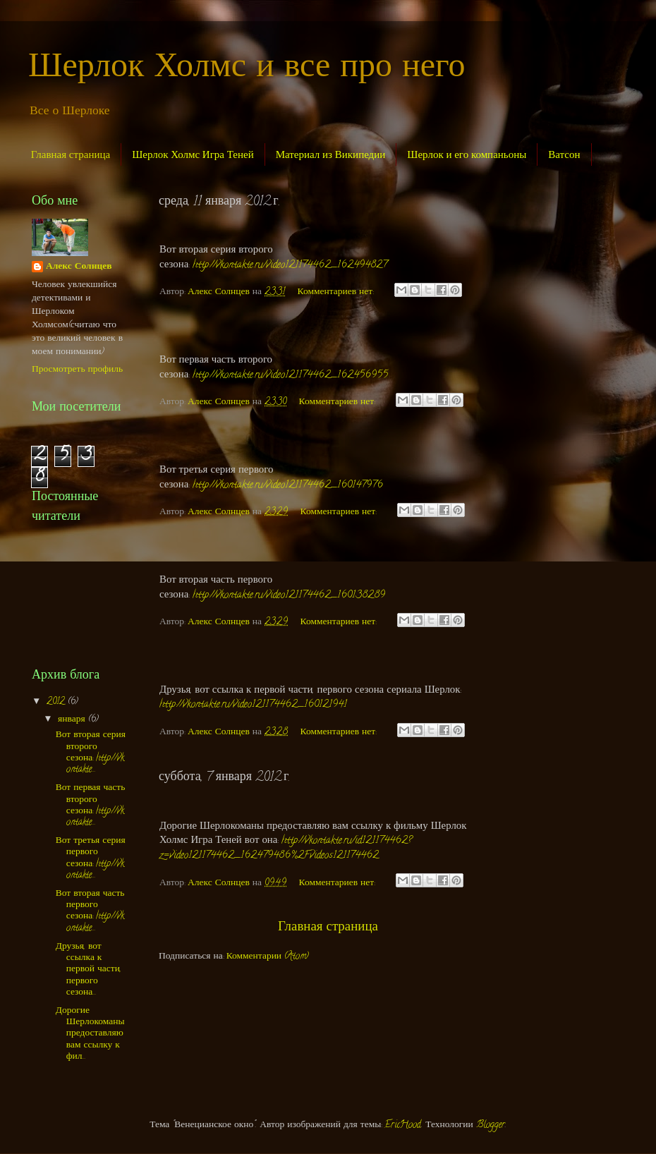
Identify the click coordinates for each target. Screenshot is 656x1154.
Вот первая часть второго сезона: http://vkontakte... (91, 805)
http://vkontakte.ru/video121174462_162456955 (290, 376)
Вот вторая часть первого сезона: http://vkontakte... (90, 911)
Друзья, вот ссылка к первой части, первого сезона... (88, 970)
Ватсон (564, 154)
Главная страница (70, 154)
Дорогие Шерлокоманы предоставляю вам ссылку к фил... (90, 1034)
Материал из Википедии (331, 154)
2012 (57, 702)
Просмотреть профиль (77, 370)
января (73, 719)
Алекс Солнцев (78, 267)
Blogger (490, 1125)
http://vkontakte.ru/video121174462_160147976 (288, 486)
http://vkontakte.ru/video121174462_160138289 (289, 596)
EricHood (402, 1125)
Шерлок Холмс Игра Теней (193, 154)
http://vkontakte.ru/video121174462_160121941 (253, 705)
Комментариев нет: (337, 292)
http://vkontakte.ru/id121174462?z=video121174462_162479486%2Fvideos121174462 (285, 848)
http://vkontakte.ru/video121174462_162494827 (290, 265)
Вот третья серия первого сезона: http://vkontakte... (91, 858)
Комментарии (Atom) (267, 956)
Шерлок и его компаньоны (466, 154)
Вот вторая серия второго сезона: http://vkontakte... (91, 752)
